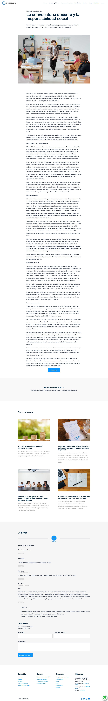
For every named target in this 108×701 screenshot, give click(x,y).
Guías (57, 681)
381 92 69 (82, 690)
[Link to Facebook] (81, 699)
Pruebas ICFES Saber (42, 681)
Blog (57, 683)
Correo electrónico (60, 632)
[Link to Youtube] (89, 699)
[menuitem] (45, 3)
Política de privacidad (23, 683)
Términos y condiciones (23, 685)
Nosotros (20, 677)
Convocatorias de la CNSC (43, 677)
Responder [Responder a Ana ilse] (21, 566)
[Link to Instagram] (86, 699)
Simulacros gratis (41, 683)
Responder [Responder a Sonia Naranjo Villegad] (21, 553)
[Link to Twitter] (84, 699)
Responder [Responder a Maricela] (21, 579)
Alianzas (20, 679)
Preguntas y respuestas (62, 677)
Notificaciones (59, 679)
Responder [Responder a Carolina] (21, 602)
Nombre (20, 632)
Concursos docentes (42, 679)
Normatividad (59, 685)
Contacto (20, 681)
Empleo (58, 687)
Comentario (22, 641)
